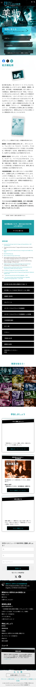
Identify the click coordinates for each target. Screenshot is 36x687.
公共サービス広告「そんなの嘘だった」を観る (15, 611)
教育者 (3, 626)
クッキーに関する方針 (21, 679)
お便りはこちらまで (7, 600)
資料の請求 (5, 641)
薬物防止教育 (6, 604)
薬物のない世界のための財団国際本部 (16, 584)
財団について (5, 594)
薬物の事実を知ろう (7, 606)
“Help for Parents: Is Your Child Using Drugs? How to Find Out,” (17, 264)
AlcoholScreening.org (8, 253)
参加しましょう (18, 414)
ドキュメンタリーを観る (17, 609)
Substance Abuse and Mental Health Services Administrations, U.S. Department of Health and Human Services (18, 267)
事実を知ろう (18, 363)
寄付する (4, 597)
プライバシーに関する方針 (7, 679)
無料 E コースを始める (8, 614)
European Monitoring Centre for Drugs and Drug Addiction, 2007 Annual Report (18, 244)
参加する (4, 638)
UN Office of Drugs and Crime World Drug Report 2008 (16, 270)
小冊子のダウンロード (8, 619)
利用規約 (30, 679)
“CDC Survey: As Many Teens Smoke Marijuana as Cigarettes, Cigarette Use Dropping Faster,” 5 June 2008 (17, 278)
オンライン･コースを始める (9, 636)
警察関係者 (5, 628)
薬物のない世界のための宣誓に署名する (13, 633)
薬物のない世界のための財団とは (13, 592)
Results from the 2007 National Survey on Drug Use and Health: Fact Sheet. (18, 251)
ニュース (5, 645)
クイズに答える (6, 616)
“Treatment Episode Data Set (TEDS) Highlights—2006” (16, 275)
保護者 (3, 631)
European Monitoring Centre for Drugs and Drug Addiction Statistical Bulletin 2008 (19, 272)
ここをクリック (7, 659)
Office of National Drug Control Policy (12, 255)
